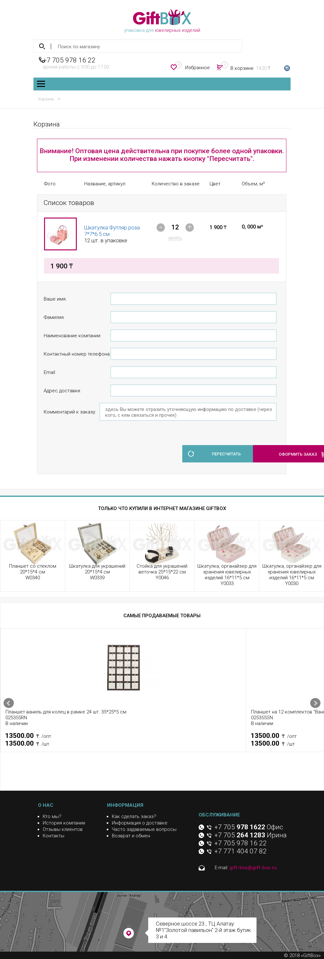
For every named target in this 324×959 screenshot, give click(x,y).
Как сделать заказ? (134, 816)
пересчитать (226, 454)
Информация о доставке (139, 823)
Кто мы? (52, 816)
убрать (175, 238)
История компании (64, 823)
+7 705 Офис (248, 827)
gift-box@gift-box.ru (253, 868)
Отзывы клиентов (63, 829)
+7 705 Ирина (250, 835)
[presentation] (92, 450)
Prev (9, 703)
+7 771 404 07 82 (240, 851)
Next (315, 703)
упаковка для (162, 21)
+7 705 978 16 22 (69, 60)
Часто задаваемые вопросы (144, 829)
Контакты (53, 836)
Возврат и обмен (131, 836)
